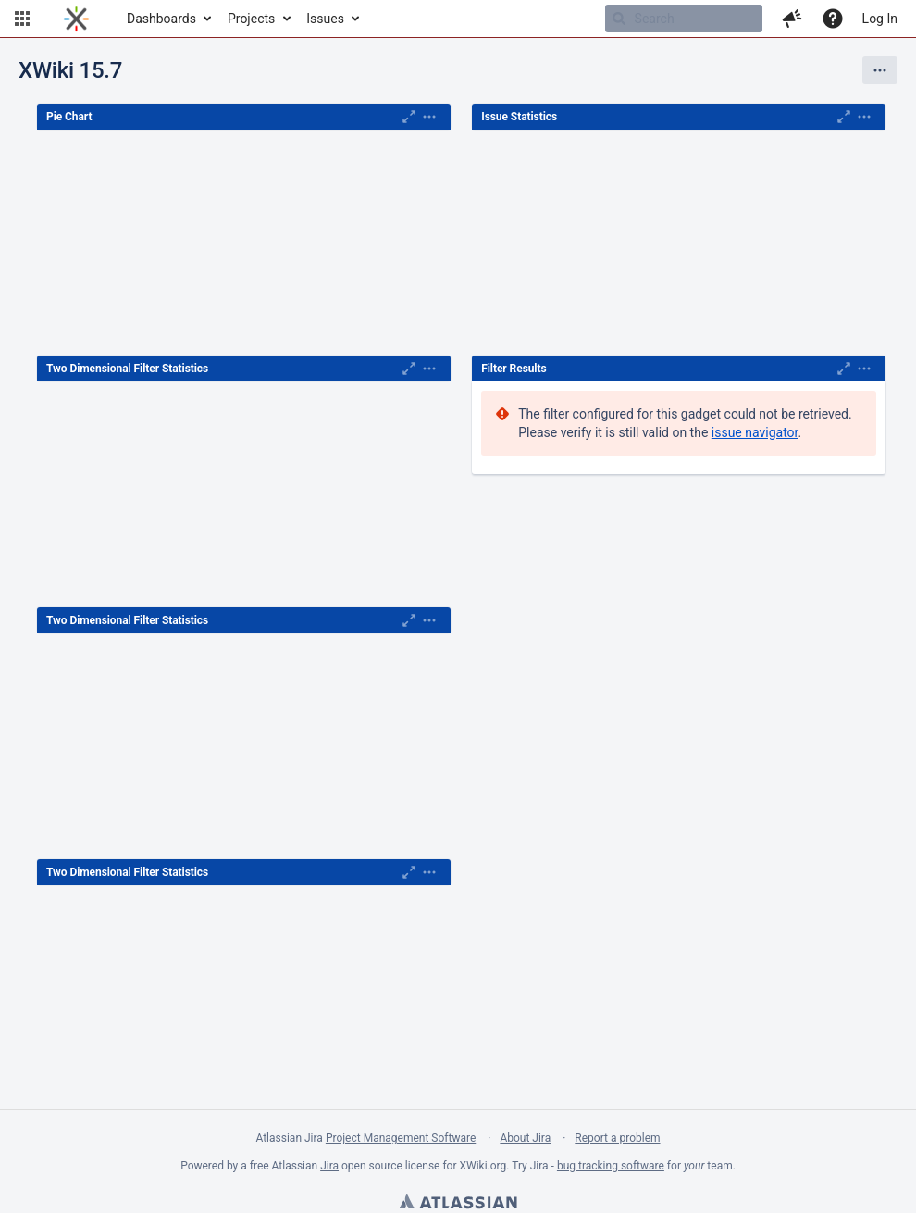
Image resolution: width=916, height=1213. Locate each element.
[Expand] (429, 116)
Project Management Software (401, 1138)
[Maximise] (409, 116)
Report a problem (617, 1138)
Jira (329, 1165)
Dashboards (161, 18)
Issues (325, 18)
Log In (879, 18)
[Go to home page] (76, 18)
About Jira (525, 1138)
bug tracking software (610, 1165)
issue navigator (755, 432)
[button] (22, 18)
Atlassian (458, 1203)
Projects (251, 18)
